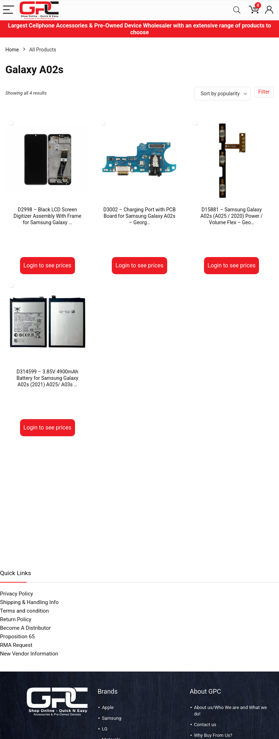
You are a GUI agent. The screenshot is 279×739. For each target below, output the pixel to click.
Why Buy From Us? (213, 735)
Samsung (111, 718)
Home (12, 49)
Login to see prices (47, 265)
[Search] (236, 10)
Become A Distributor (25, 628)
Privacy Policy (16, 593)
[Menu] (8, 10)
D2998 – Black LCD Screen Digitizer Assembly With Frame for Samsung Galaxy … (47, 216)
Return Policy (15, 619)
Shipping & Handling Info (29, 602)
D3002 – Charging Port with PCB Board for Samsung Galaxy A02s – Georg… (139, 216)
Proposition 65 (17, 636)
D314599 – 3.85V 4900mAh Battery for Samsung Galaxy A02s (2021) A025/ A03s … (47, 378)
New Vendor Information (29, 653)
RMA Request (16, 645)
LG (104, 729)
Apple (108, 707)
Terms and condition (24, 611)
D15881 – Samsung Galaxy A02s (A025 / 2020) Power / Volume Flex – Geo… (231, 216)
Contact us (205, 724)
